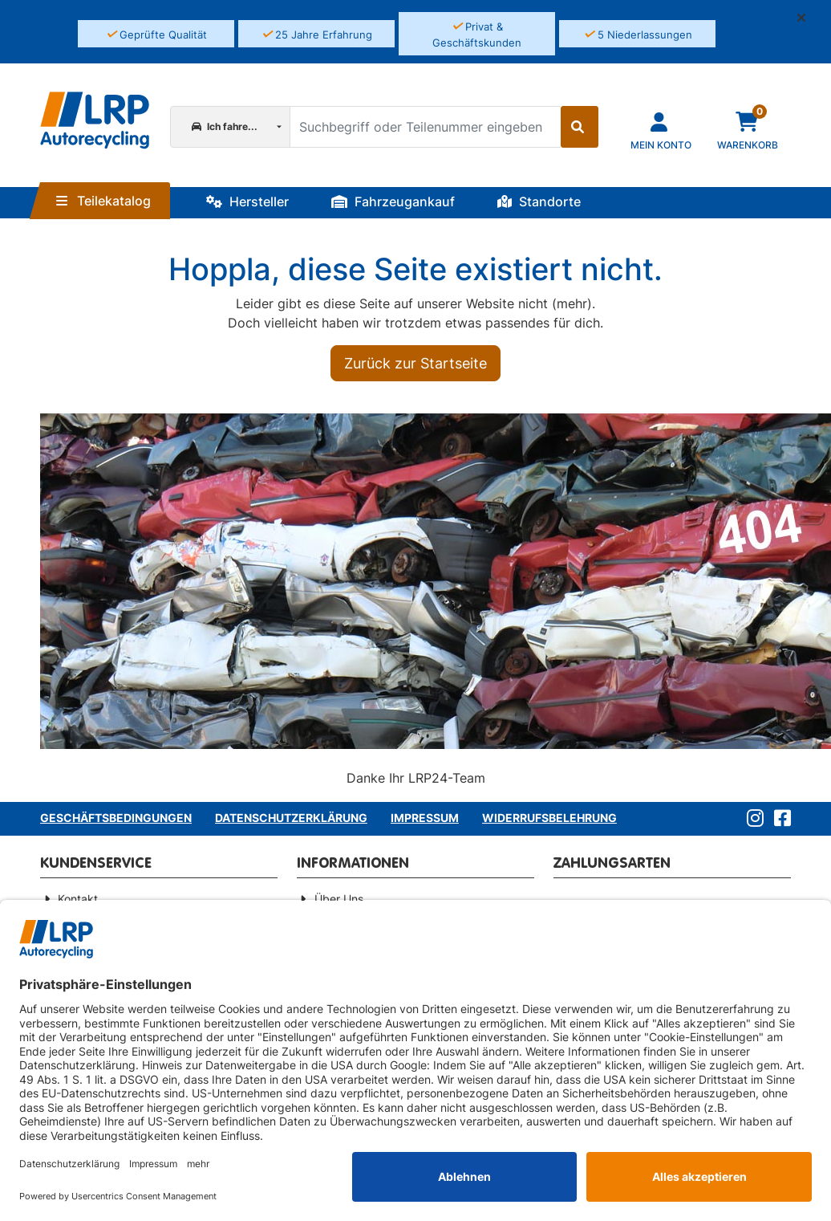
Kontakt (78, 899)
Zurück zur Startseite (415, 363)
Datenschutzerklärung (291, 817)
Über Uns (338, 899)
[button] (807, 17)
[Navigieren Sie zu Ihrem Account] (660, 129)
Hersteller (247, 201)
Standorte (539, 201)
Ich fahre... (224, 126)
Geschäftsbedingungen (116, 817)
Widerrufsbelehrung (549, 817)
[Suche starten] (579, 127)
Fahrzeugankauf (393, 201)
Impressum (425, 817)
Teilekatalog (103, 201)
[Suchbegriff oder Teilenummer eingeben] (425, 127)
